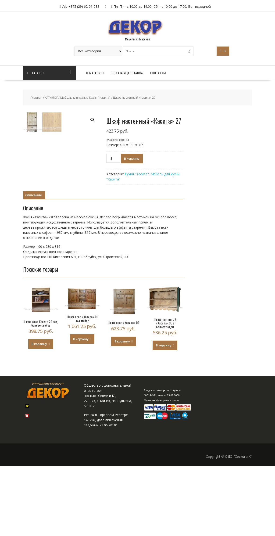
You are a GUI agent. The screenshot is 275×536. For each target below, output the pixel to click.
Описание (33, 265)
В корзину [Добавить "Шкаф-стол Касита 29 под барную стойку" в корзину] (39, 413)
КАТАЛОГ (51, 97)
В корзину (131, 158)
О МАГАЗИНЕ (95, 72)
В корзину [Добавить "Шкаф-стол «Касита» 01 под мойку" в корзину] (81, 408)
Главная (36, 97)
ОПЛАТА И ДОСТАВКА (127, 72)
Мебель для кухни (73, 97)
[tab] (33, 265)
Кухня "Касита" (100, 97)
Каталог (35, 72)
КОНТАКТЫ (158, 72)
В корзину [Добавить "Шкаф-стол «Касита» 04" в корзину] (122, 411)
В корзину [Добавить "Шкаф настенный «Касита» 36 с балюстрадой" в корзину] (163, 415)
